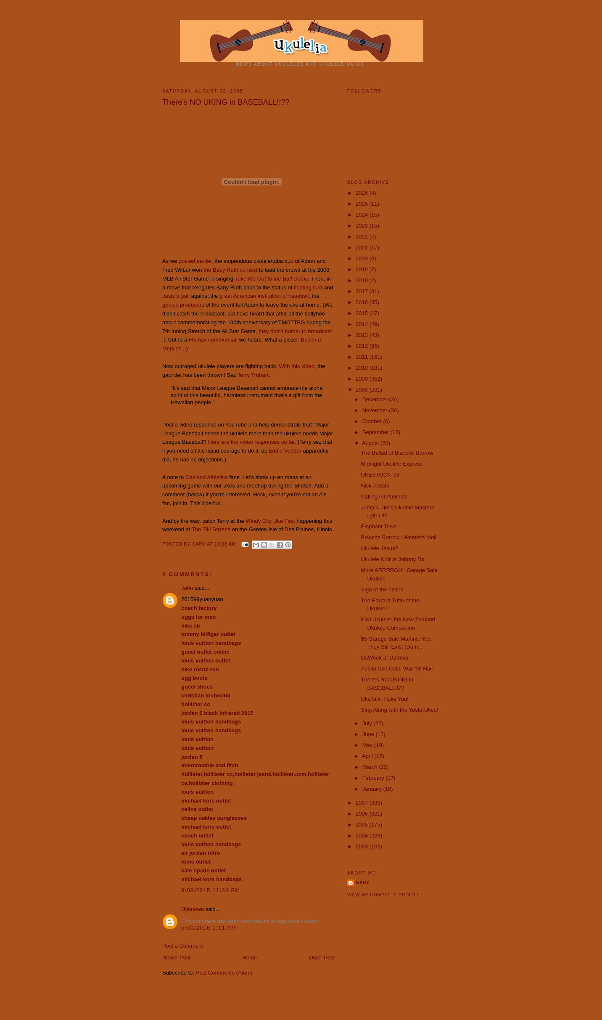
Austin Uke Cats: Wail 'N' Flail (397, 668)
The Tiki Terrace (211, 529)
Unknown (192, 909)
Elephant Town (378, 526)
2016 (363, 302)
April (368, 756)
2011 (363, 357)
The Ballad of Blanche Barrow (397, 453)
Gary (199, 544)
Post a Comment (182, 946)
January (372, 789)
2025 (363, 204)
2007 (363, 803)
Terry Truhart (253, 375)
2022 (363, 236)
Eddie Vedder (285, 451)
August (371, 443)
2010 (363, 368)
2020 (363, 258)
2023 (363, 226)
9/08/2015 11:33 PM (210, 890)
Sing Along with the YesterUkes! (399, 710)
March (370, 767)
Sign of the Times (382, 589)
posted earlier (195, 261)
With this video (297, 366)
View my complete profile (383, 895)
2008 (363, 390)
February (374, 778)
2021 (363, 247)
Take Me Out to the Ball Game (271, 279)
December (375, 399)
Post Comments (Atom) (224, 973)
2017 (363, 291)
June (369, 734)
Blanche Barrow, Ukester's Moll (398, 537)
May (368, 745)
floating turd (308, 287)
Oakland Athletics (206, 477)
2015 (363, 313)
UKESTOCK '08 (380, 475)
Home (250, 957)
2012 (363, 346)
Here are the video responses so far (251, 442)
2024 (363, 215)
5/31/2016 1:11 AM (208, 928)
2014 (363, 324)
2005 (363, 824)
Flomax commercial (212, 339)
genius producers (183, 305)
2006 (363, 814)
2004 (363, 835)
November (375, 410)
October (372, 421)
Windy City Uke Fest (270, 521)
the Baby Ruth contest (230, 270)
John (187, 588)
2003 (363, 846)
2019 (363, 269)
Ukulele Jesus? (379, 548)
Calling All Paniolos (384, 496)
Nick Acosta (375, 485)
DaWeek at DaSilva (384, 657)
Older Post (322, 957)
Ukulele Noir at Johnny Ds (392, 559)
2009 (363, 379)
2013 (363, 335)
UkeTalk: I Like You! (384, 699)
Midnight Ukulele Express (391, 464)
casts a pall (176, 296)
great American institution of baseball (264, 296)
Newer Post (176, 957)
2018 (363, 280)
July (368, 723)
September (376, 432)
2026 (363, 193)
